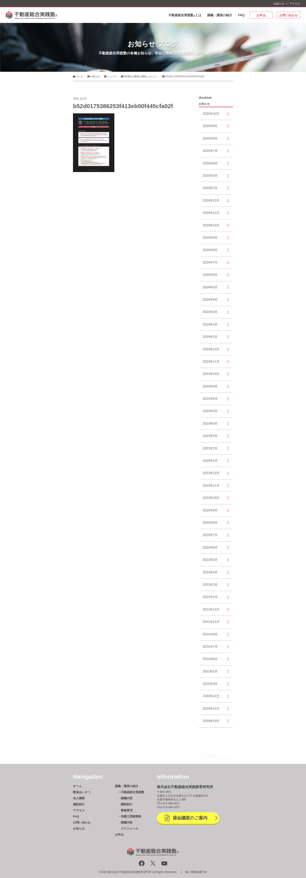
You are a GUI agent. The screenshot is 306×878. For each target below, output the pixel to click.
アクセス (294, 3)
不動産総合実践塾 (132, 792)
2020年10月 (211, 723)
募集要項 (127, 810)
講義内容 (127, 798)
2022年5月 (210, 562)
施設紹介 (79, 804)
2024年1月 (210, 339)
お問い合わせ (288, 15)
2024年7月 (210, 264)
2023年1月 (210, 463)
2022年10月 (211, 500)
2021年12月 (211, 611)
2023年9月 (210, 388)
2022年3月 (210, 586)
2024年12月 (211, 202)
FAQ (241, 15)
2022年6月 (210, 549)
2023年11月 (211, 363)
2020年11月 (211, 710)
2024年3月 (210, 314)
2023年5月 (210, 413)
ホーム (77, 786)
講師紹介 (127, 804)
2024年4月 (210, 301)
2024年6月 (210, 277)
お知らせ (279, 3)
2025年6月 (210, 165)
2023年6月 (210, 401)
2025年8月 (210, 140)
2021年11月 (211, 624)
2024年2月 (210, 326)
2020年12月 (211, 698)
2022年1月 (210, 599)
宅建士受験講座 (131, 816)
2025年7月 (210, 153)
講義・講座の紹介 (219, 15)
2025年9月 (210, 128)
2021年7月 (210, 648)
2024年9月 (210, 239)
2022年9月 (210, 512)
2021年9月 (210, 636)
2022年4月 (210, 574)
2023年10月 (211, 376)
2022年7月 (210, 537)
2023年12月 (211, 351)
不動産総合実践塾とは (184, 15)
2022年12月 (211, 475)
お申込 (261, 15)
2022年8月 (210, 524)
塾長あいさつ (82, 792)
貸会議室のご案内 (190, 817)
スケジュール (129, 828)
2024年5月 (210, 289)
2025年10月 (211, 115)
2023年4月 (210, 425)
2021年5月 (210, 673)
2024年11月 (211, 215)
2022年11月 (211, 487)
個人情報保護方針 (196, 872)
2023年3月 (210, 438)
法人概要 (79, 798)
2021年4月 (210, 686)
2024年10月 (211, 227)
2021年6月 (210, 661)
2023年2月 (210, 450)
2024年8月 (210, 252)
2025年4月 (210, 177)
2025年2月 (210, 190)
